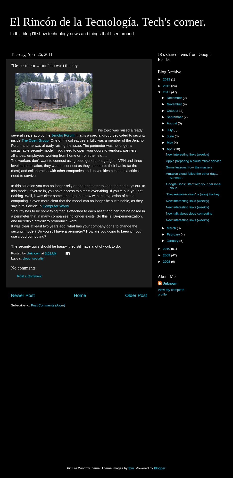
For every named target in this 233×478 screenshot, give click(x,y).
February (174, 234)
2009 (167, 255)
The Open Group (35, 140)
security (38, 258)
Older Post (136, 295)
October (173, 111)
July (170, 130)
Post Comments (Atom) (48, 305)
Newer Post (23, 295)
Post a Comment (29, 276)
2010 (167, 249)
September (175, 117)
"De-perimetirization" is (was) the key (192, 194)
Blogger (159, 468)
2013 (167, 79)
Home (80, 295)
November (175, 104)
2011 (167, 92)
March (172, 228)
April (170, 149)
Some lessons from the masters (189, 167)
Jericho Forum (63, 135)
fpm (131, 468)
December (175, 98)
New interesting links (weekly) (187, 154)
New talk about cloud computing (189, 213)
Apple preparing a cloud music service (193, 161)
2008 (167, 261)
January (173, 241)
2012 (167, 86)
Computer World (56, 206)
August (172, 123)
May (170, 142)
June (171, 136)
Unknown (170, 283)
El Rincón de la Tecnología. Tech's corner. (108, 21)
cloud (26, 258)
